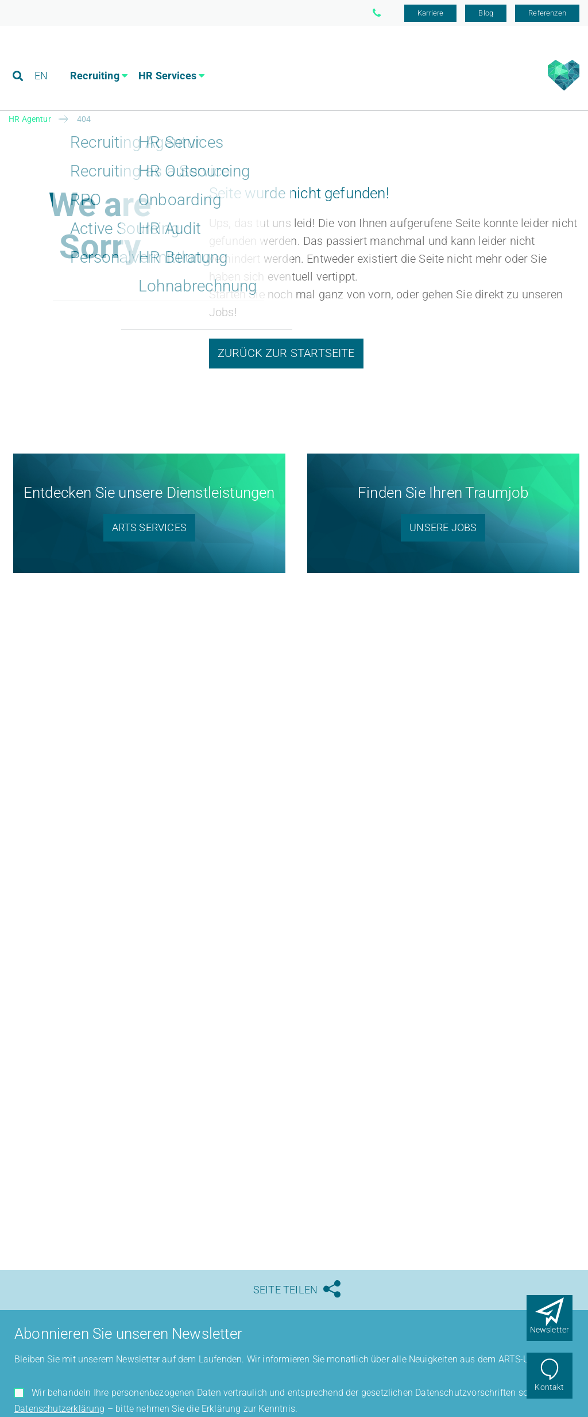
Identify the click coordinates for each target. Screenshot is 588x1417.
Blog (485, 13)
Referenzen (547, 13)
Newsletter (550, 1329)
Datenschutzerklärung (59, 1408)
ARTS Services (149, 527)
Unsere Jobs (443, 527)
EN (41, 60)
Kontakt (549, 1387)
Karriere (430, 13)
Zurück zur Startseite (286, 353)
